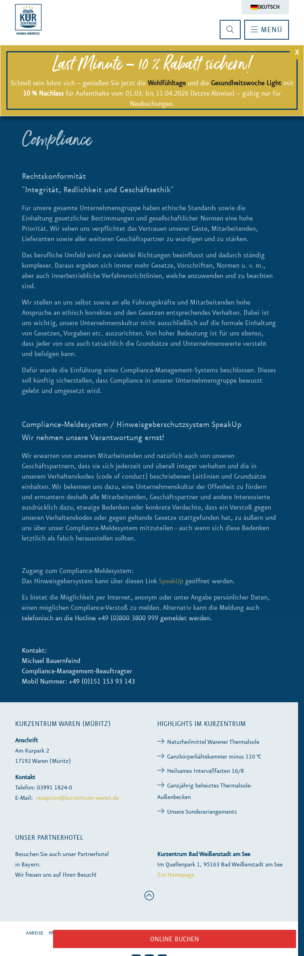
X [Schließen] (297, 52)
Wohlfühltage (167, 83)
